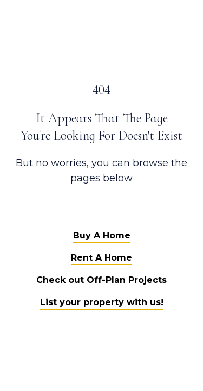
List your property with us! (101, 302)
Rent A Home (101, 258)
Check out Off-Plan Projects (101, 280)
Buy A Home (101, 235)
